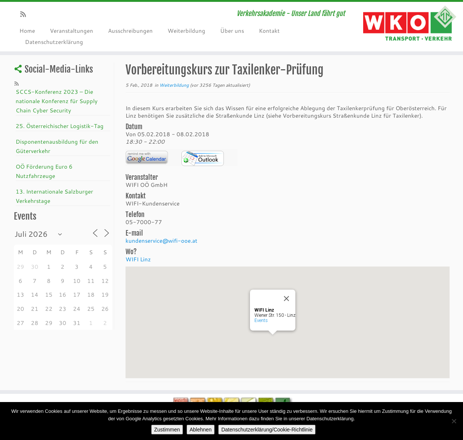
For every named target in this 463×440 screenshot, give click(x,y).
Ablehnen (201, 430)
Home (27, 30)
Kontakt (269, 30)
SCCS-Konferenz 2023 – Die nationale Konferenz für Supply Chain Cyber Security (57, 101)
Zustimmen (167, 430)
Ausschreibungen (130, 30)
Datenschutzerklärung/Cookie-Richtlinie (267, 430)
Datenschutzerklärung (54, 41)
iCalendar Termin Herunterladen (202, 158)
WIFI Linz (138, 259)
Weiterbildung (186, 30)
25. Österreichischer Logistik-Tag (60, 126)
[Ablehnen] (453, 421)
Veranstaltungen (71, 30)
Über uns (232, 30)
